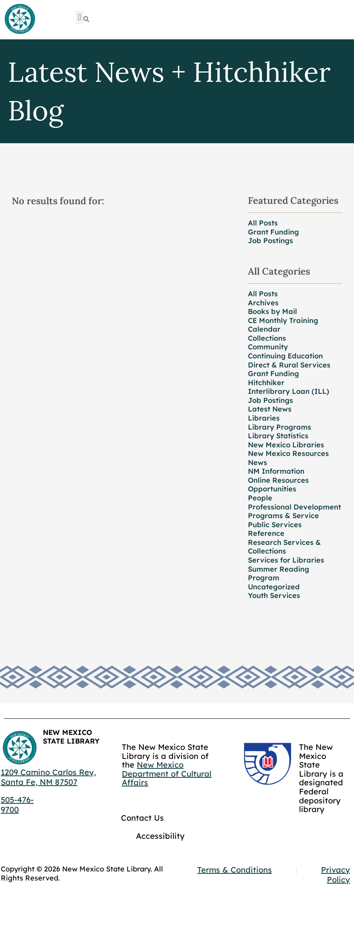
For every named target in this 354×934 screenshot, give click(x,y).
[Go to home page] (19, 19)
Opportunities (272, 488)
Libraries (264, 418)
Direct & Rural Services (289, 364)
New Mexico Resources (288, 453)
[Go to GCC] (267, 764)
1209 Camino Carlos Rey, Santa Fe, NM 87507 (48, 777)
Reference (266, 533)
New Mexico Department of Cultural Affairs (166, 773)
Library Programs (279, 427)
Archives (263, 302)
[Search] (86, 19)
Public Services (275, 524)
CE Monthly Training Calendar (283, 325)
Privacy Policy (335, 874)
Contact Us (142, 818)
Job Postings (270, 240)
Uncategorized (274, 586)
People (260, 497)
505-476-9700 (17, 804)
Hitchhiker (266, 382)
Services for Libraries (286, 560)
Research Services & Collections (284, 547)
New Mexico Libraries (286, 444)
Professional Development (294, 506)
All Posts (263, 222)
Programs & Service (283, 515)
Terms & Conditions (234, 870)
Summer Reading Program (278, 574)
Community (268, 346)
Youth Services (274, 595)
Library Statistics (278, 435)
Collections (267, 338)
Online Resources (278, 480)
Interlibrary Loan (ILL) (288, 391)
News (257, 462)
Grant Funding (273, 231)
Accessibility (160, 836)
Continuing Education (285, 355)
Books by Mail (272, 311)
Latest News (270, 408)
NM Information (276, 471)
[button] (79, 17)
